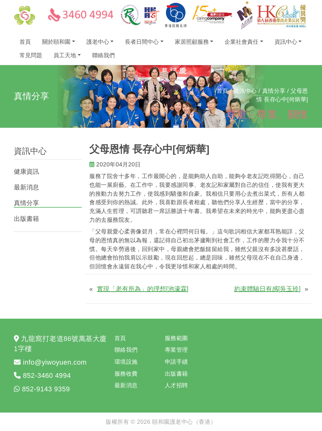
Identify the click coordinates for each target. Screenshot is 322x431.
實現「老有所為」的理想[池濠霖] (142, 288)
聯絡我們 (103, 55)
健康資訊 (26, 171)
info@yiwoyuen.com (55, 362)
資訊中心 (286, 42)
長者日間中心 (142, 42)
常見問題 (30, 55)
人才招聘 (176, 385)
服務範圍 (176, 338)
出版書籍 (26, 218)
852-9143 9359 (46, 389)
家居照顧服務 (192, 42)
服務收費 (126, 373)
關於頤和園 (56, 42)
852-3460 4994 (47, 375)
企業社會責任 (241, 42)
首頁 (25, 42)
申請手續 (176, 361)
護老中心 (97, 42)
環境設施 (126, 361)
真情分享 (26, 202)
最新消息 (26, 187)
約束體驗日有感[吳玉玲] (267, 288)
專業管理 (176, 349)
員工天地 (64, 55)
